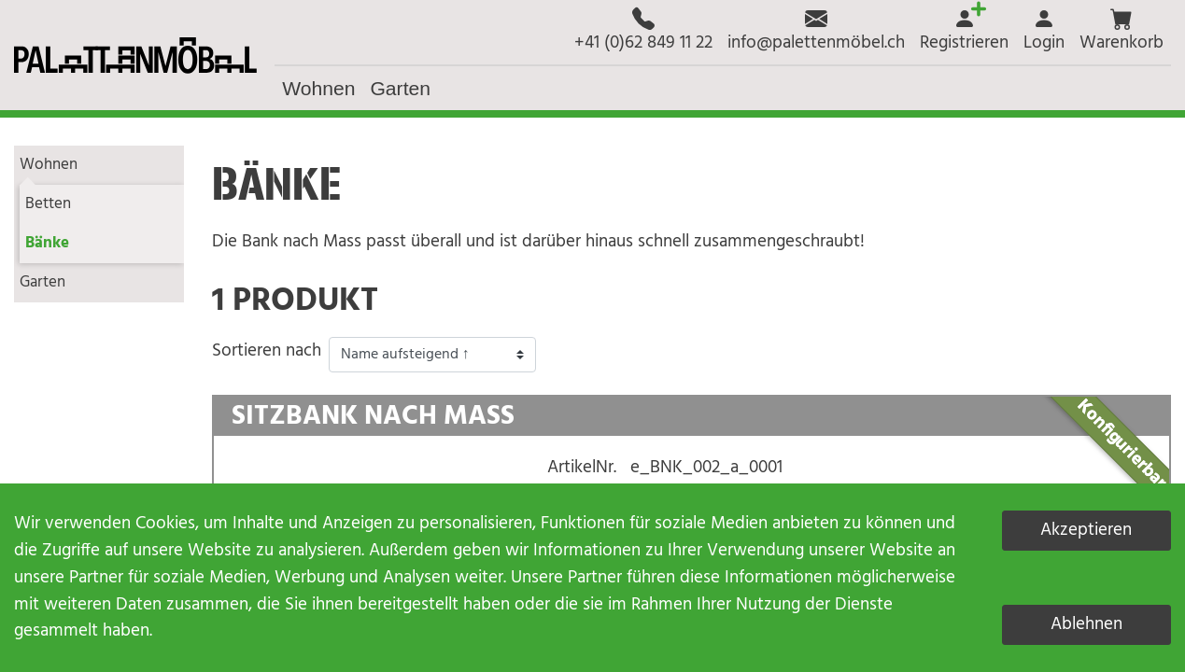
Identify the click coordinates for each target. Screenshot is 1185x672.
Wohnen (49, 164)
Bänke (47, 243)
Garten (42, 282)
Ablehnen (1086, 624)
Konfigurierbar (1121, 444)
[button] (1121, 32)
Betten (48, 204)
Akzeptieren (1086, 530)
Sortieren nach (266, 351)
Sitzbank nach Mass (373, 417)
